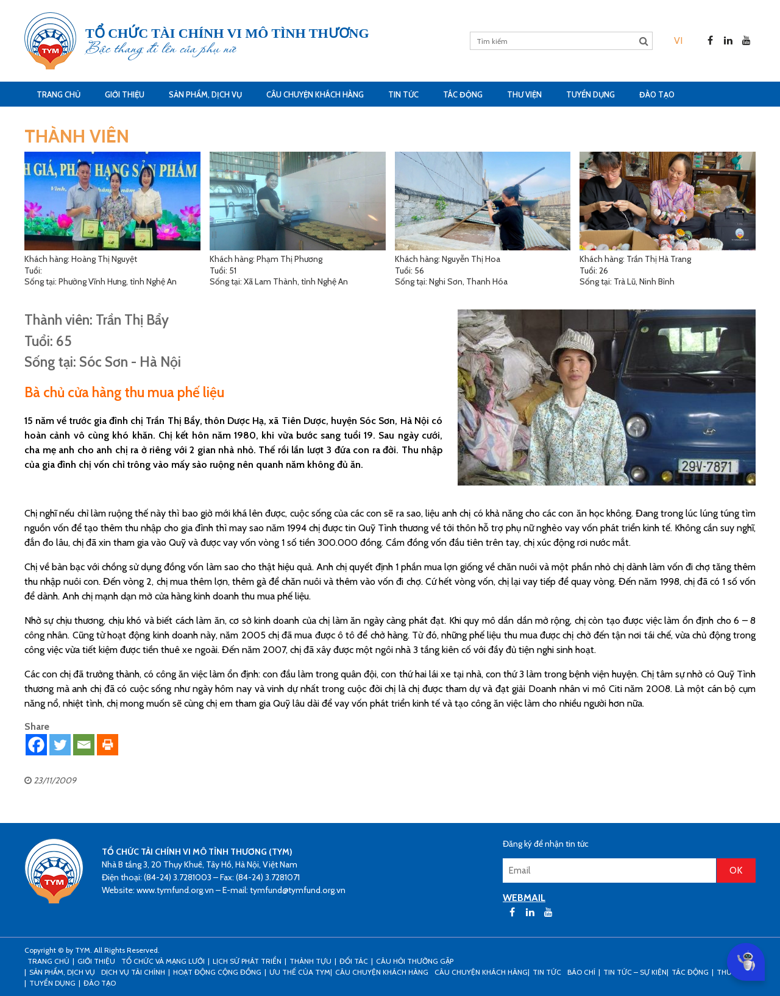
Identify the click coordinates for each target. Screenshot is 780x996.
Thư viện (524, 94)
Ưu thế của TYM (299, 972)
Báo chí (581, 972)
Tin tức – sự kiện (635, 972)
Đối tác (353, 961)
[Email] (83, 744)
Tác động (463, 94)
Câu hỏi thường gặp (414, 961)
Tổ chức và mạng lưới (163, 961)
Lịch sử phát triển (247, 961)
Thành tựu (310, 961)
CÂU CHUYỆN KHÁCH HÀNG (315, 94)
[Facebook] (36, 744)
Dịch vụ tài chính (133, 972)
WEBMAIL (524, 897)
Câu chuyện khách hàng (481, 972)
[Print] (107, 744)
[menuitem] (678, 40)
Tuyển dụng (590, 94)
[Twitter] (60, 744)
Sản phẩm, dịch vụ (205, 94)
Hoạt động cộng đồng (217, 972)
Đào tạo (657, 94)
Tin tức (403, 94)
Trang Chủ (58, 94)
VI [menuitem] (678, 40)
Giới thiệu (124, 94)
